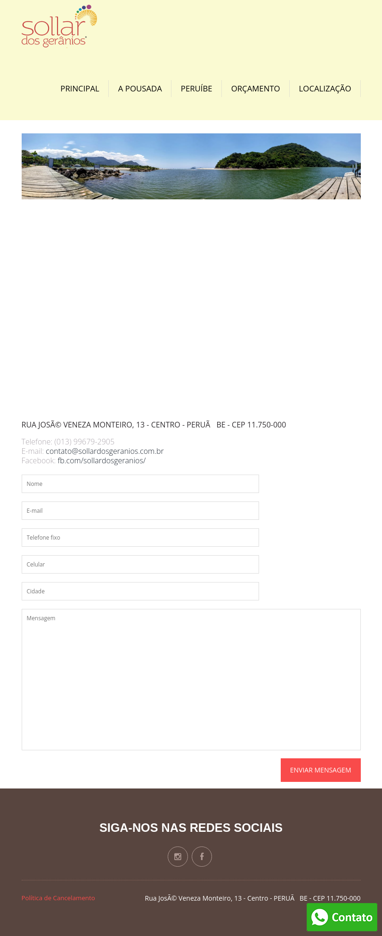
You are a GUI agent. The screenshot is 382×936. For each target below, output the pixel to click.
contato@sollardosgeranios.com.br (105, 451)
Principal (79, 88)
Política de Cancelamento (58, 898)
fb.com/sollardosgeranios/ (101, 460)
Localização (325, 88)
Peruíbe (196, 88)
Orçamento (255, 88)
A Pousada (140, 88)
